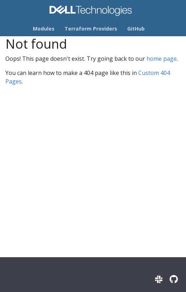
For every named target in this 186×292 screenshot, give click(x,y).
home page (161, 59)
